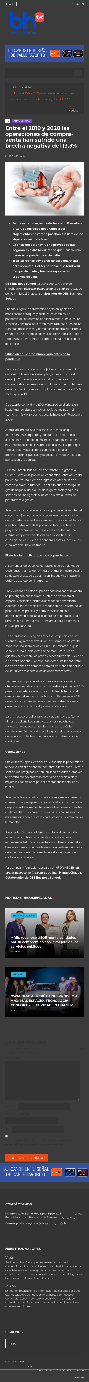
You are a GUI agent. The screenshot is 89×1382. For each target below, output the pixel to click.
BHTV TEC (18, 974)
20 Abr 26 (16, 1010)
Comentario (13, 1057)
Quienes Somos (44, 1370)
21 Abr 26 (15, 951)
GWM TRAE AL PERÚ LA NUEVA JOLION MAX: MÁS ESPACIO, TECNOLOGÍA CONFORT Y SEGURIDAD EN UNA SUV (44, 1000)
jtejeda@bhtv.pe (62, 1223)
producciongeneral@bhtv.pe (32, 1223)
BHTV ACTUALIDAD (23, 915)
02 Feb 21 (11, 156)
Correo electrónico (18, 1113)
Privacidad (78, 1377)
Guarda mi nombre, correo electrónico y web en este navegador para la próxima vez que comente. (39, 1142)
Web (8, 1129)
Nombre (11, 1106)
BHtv (13, 1344)
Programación (64, 1370)
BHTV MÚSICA (22, 121)
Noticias (26, 87)
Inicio (14, 87)
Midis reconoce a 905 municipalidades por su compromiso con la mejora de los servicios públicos (44, 942)
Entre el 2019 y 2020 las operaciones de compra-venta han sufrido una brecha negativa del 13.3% (41, 137)
